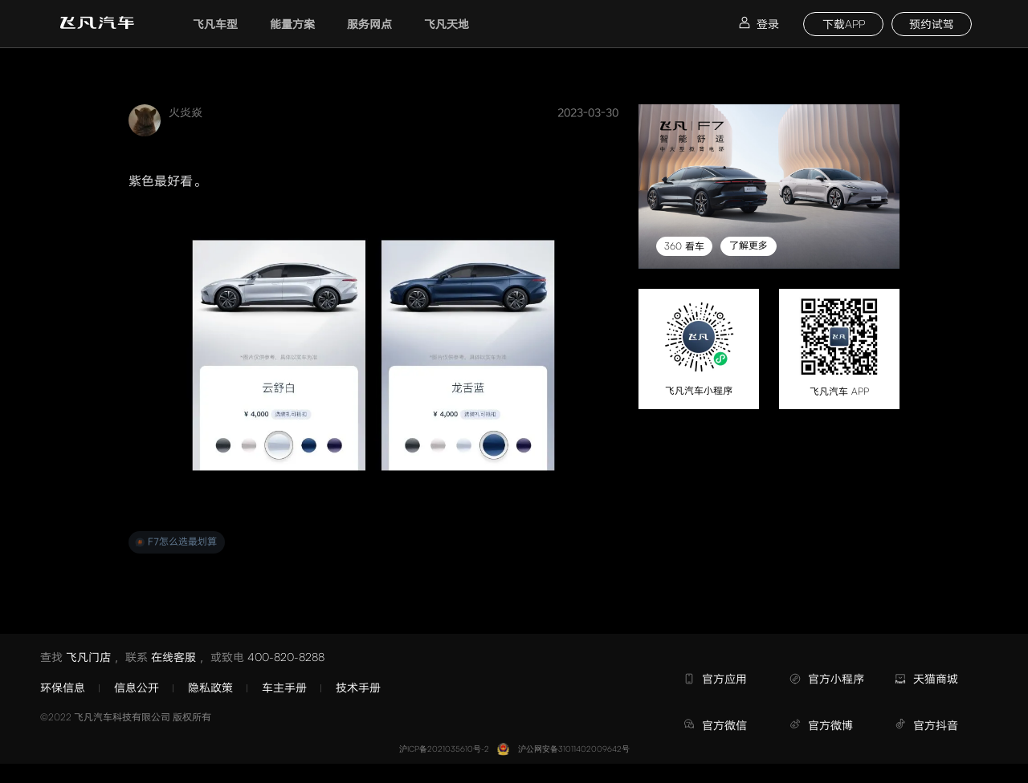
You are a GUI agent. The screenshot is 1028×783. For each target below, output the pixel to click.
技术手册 (358, 687)
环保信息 (62, 687)
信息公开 (136, 687)
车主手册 (284, 687)
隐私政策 (210, 687)
